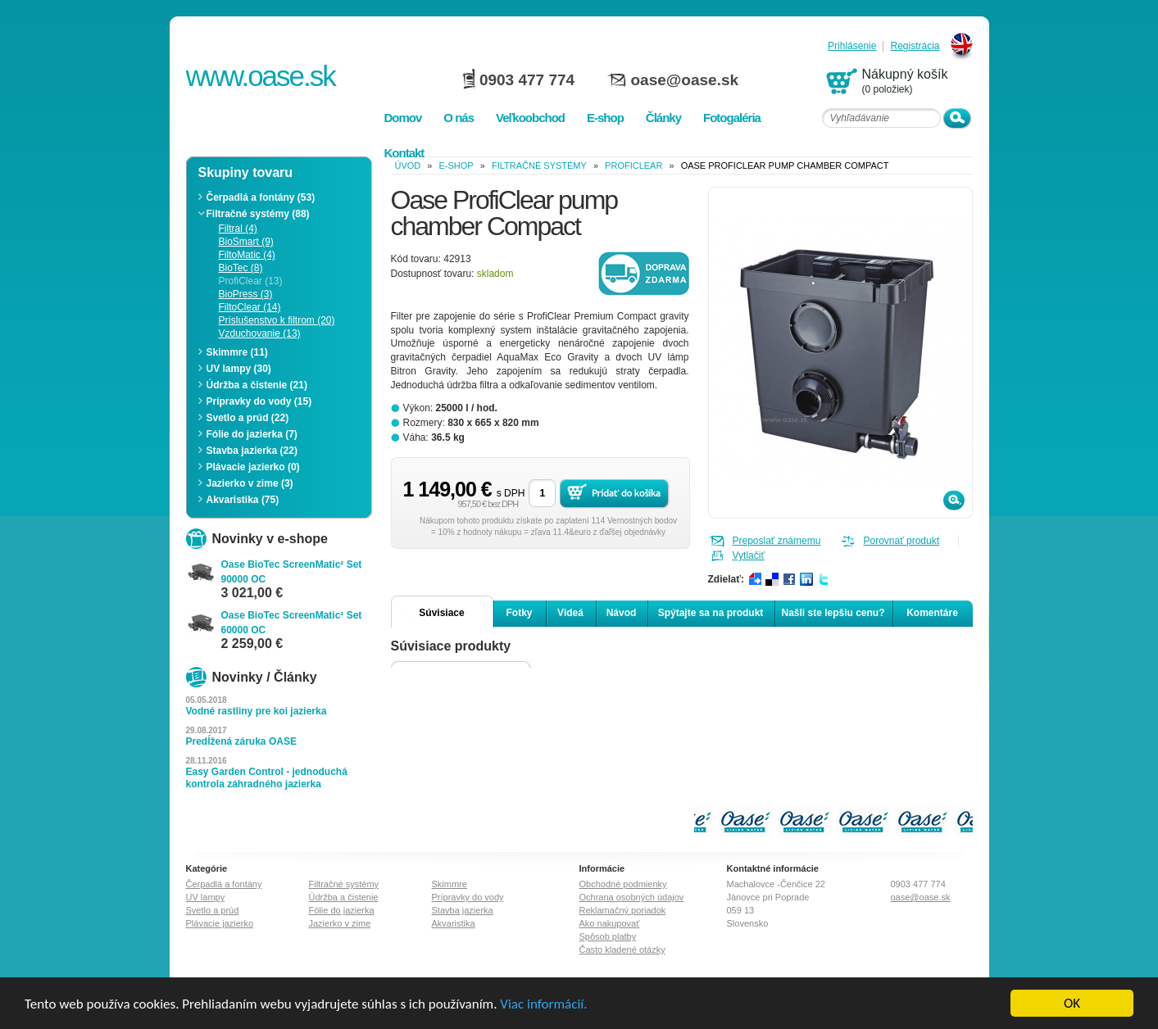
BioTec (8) (241, 268)
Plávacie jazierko (220, 923)
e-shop (456, 165)
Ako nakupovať (609, 923)
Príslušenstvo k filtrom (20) (277, 320)
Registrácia (914, 46)
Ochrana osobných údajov (631, 897)
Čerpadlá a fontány (224, 884)
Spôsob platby (608, 936)
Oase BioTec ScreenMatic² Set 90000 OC (291, 572)
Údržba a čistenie (344, 897)
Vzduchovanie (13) (260, 333)
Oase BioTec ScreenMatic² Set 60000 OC (291, 623)
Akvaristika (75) (243, 499)
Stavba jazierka (462, 910)
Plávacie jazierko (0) (253, 467)
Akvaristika (453, 923)
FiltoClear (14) (250, 307)
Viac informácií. (543, 1004)
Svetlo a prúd (212, 910)
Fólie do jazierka (342, 910)
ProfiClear (633, 165)
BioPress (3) (246, 294)
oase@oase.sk (685, 79)
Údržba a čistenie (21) (257, 385)
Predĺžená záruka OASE (241, 741)
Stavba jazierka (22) (252, 450)
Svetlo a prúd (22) (248, 418)
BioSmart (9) (246, 241)
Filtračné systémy (539, 165)
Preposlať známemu (777, 540)
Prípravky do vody (468, 897)
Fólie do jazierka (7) (252, 434)
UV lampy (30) (239, 368)
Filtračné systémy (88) (258, 214)
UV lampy (205, 897)
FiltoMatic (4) (247, 255)
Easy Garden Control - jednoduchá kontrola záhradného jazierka (266, 778)
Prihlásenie (852, 46)
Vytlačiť (749, 555)
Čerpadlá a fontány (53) (261, 197)
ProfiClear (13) (251, 281)
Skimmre (449, 884)
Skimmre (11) (237, 352)
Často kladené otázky (622, 949)
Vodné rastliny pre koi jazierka (256, 711)
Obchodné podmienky (623, 884)
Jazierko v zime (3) (250, 483)
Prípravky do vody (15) (259, 401)
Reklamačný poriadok (622, 910)
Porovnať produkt (902, 540)
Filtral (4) (238, 228)
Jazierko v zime (340, 923)
